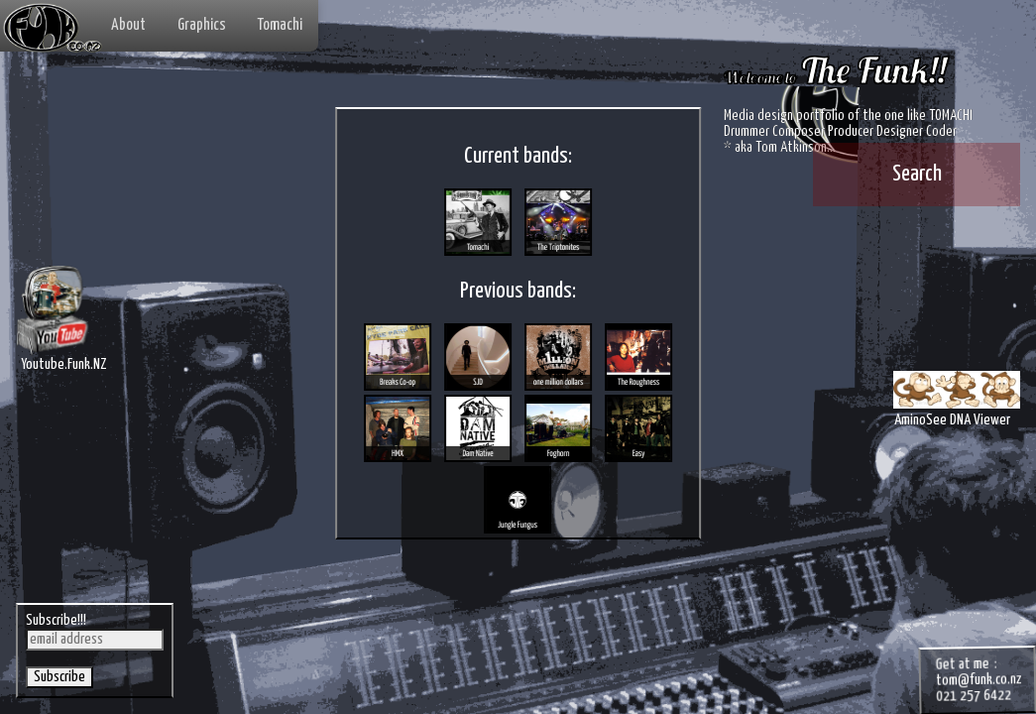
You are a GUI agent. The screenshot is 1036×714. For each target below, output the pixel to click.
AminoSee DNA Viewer (952, 407)
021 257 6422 (948, 676)
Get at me (935, 642)
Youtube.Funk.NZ (69, 363)
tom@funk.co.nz (954, 659)
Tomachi (280, 25)
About (128, 25)
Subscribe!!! (60, 611)
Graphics (201, 25)
